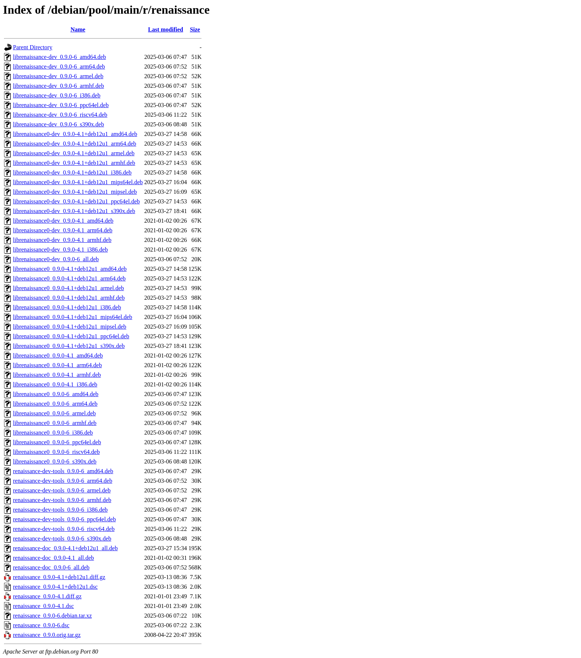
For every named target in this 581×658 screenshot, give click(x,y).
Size (195, 29)
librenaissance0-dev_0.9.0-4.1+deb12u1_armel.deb (74, 153)
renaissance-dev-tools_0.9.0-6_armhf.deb (62, 500)
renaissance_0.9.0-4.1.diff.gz (47, 596)
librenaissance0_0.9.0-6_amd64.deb (56, 394)
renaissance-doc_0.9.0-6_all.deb (51, 567)
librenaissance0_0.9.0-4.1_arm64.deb (57, 365)
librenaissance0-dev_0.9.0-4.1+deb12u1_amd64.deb (75, 134)
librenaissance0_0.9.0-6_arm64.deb (55, 404)
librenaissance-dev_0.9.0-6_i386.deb (56, 95)
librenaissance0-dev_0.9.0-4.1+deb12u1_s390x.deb (74, 211)
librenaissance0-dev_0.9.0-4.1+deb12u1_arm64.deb (74, 143)
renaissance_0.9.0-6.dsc (41, 625)
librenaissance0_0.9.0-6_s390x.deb (54, 461)
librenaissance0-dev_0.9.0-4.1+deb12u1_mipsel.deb (75, 192)
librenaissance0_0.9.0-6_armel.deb (54, 413)
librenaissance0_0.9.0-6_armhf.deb (54, 423)
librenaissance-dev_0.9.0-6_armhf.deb (58, 86)
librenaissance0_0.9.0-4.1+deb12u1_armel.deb (68, 288)
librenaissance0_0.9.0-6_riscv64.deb (56, 452)
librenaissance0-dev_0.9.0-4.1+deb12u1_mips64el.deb (78, 182)
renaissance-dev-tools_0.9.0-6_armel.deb (61, 490)
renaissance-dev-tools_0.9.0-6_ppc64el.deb (64, 519)
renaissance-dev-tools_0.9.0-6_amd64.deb (63, 471)
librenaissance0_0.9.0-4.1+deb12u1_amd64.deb (70, 269)
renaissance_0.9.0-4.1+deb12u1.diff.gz (59, 577)
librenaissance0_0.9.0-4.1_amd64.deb (58, 355)
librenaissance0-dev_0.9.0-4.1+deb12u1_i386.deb (72, 172)
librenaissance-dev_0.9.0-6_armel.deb (58, 76)
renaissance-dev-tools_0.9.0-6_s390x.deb (62, 538)
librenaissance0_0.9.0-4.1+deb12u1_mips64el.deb (72, 317)
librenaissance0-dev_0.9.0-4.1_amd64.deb (63, 220)
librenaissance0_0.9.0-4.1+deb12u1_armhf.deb (68, 298)
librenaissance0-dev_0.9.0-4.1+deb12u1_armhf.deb (74, 163)
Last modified (165, 29)
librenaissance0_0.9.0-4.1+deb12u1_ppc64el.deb (71, 336)
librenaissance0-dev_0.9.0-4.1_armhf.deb (62, 240)
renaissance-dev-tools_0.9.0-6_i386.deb (60, 509)
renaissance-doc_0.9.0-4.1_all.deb (53, 558)
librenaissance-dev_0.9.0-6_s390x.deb (58, 124)
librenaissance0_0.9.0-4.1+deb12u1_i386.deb (67, 307)
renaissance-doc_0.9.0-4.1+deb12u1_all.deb (65, 548)
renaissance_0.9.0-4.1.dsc (43, 606)
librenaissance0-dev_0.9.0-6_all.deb (56, 259)
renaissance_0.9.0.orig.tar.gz (47, 635)
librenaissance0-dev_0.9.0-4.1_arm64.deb (62, 230)
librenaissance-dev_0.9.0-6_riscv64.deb (60, 115)
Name (77, 29)
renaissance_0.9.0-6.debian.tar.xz (52, 615)
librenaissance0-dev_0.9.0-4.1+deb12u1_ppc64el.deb (76, 201)
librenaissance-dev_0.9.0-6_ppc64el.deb (61, 105)
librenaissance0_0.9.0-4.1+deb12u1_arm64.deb (69, 278)
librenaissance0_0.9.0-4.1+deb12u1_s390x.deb (68, 346)
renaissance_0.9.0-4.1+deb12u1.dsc (55, 587)
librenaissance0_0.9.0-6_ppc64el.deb (57, 442)
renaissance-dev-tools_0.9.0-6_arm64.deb (62, 481)
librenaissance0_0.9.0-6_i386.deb (53, 432)
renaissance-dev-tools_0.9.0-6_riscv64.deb (63, 529)
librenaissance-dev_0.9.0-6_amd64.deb (59, 57)
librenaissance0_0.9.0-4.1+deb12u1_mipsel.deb (69, 326)
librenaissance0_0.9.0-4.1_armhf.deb (57, 375)
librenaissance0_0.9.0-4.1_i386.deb (55, 384)
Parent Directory (32, 47)
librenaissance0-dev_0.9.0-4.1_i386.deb (60, 249)
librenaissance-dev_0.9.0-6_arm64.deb (59, 66)
